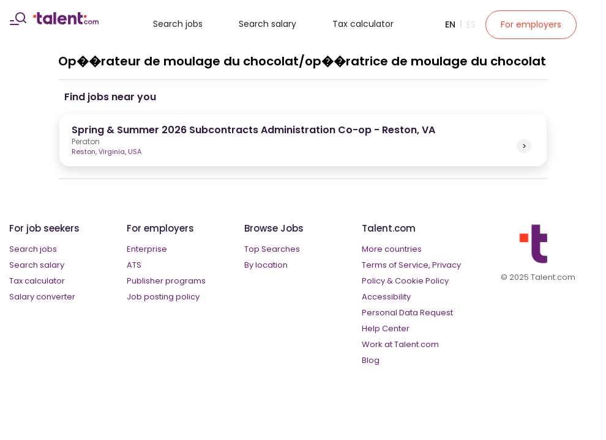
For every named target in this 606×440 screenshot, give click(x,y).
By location (266, 265)
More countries (392, 249)
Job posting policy (163, 296)
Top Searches (272, 249)
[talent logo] (66, 21)
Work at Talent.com (400, 344)
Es (471, 24)
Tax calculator (363, 24)
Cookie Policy (422, 281)
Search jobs (178, 24)
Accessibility (386, 296)
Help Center (386, 328)
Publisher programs (166, 281)
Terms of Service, (396, 265)
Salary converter (42, 296)
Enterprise (147, 249)
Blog (371, 360)
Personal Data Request (407, 312)
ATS (134, 265)
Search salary (267, 24)
